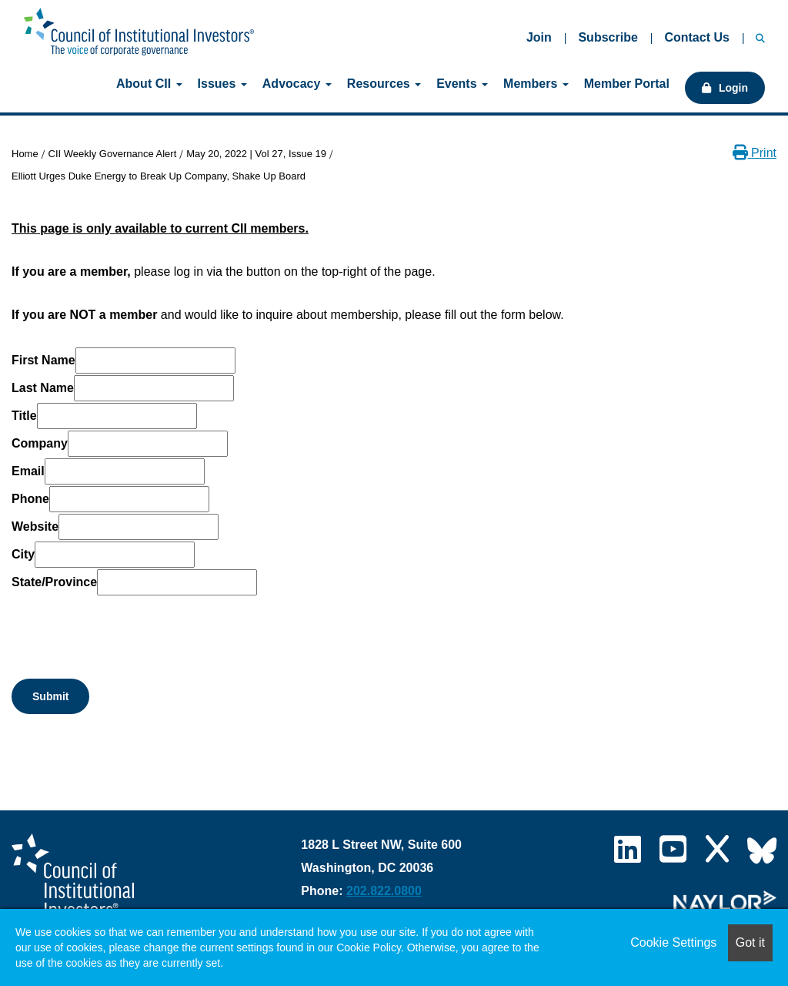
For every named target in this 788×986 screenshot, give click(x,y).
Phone (30, 498)
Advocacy (297, 83)
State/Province (54, 582)
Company (40, 443)
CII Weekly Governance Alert (112, 153)
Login (733, 88)
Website (35, 526)
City (23, 554)
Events (462, 83)
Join (539, 37)
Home (25, 153)
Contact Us (696, 37)
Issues (222, 83)
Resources (384, 83)
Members (536, 83)
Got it (750, 942)
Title (24, 415)
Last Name (43, 387)
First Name (43, 360)
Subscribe (607, 37)
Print (754, 152)
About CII (149, 83)
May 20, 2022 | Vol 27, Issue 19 (256, 153)
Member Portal (626, 83)
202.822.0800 (384, 890)
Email (28, 471)
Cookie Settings (673, 942)
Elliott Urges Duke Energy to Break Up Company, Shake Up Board (159, 176)
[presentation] (128, 627)
